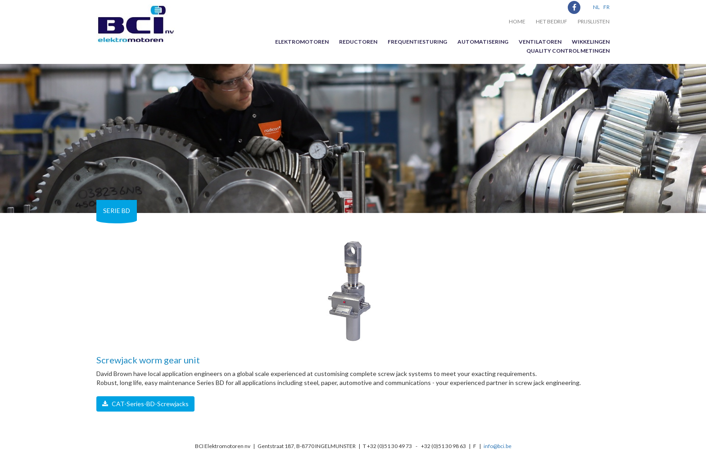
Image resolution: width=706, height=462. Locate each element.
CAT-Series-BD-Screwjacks (145, 404)
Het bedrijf (551, 21)
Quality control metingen (568, 50)
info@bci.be (497, 446)
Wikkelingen (591, 41)
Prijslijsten (594, 21)
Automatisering (482, 41)
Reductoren (358, 41)
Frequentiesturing (417, 41)
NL (596, 7)
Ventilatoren (540, 41)
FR (606, 7)
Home (517, 21)
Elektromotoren (302, 41)
